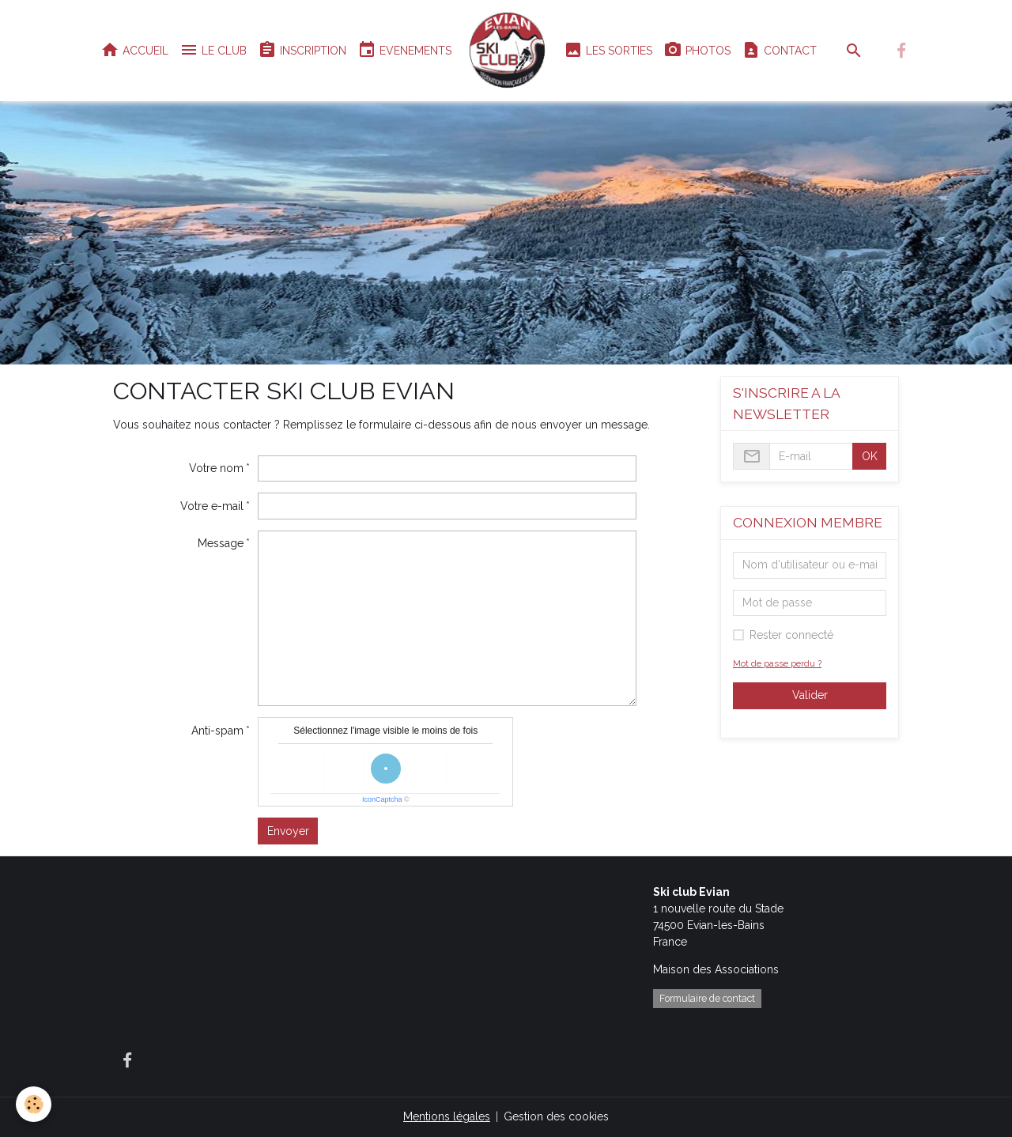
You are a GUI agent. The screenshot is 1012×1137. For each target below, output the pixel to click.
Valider (810, 695)
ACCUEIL (134, 50)
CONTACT (779, 50)
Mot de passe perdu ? (777, 663)
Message (221, 543)
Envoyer (288, 831)
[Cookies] (33, 1104)
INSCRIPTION (302, 50)
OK (870, 456)
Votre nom (216, 468)
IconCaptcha (382, 799)
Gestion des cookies (556, 1116)
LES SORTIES (608, 50)
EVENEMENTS (404, 50)
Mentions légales (446, 1116)
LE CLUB (213, 50)
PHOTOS (697, 50)
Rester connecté (791, 635)
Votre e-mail (212, 506)
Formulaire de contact (707, 998)
